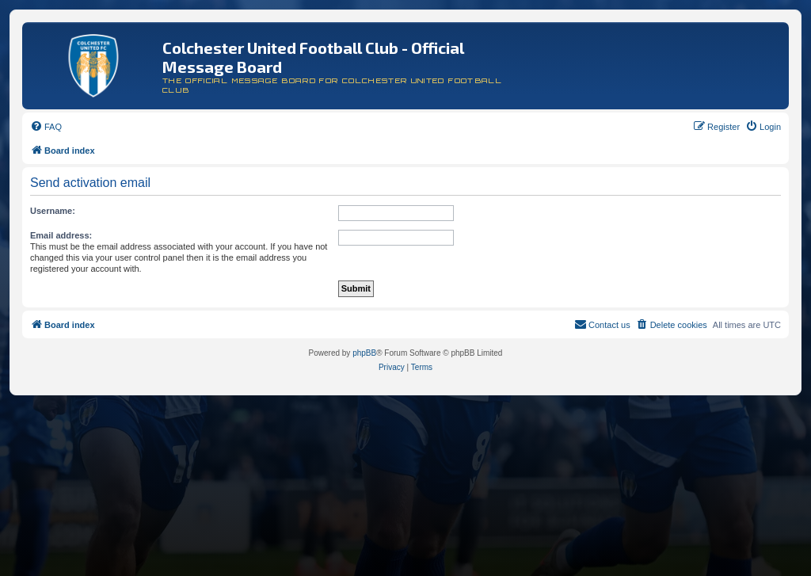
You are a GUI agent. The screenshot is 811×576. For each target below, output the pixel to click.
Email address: (61, 235)
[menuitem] (46, 126)
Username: (52, 211)
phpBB (364, 353)
